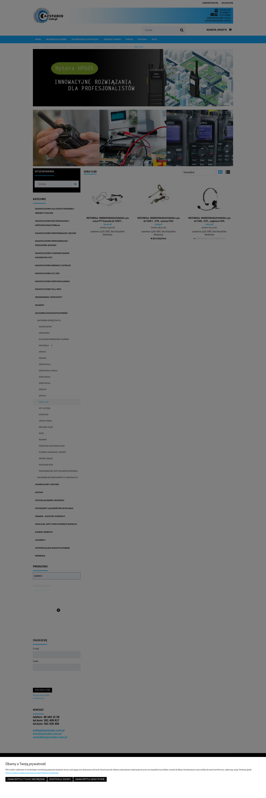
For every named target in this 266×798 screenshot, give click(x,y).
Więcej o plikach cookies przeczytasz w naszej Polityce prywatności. (32, 773)
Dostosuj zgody (60, 779)
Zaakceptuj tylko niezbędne (26, 779)
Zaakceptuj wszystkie (90, 779)
